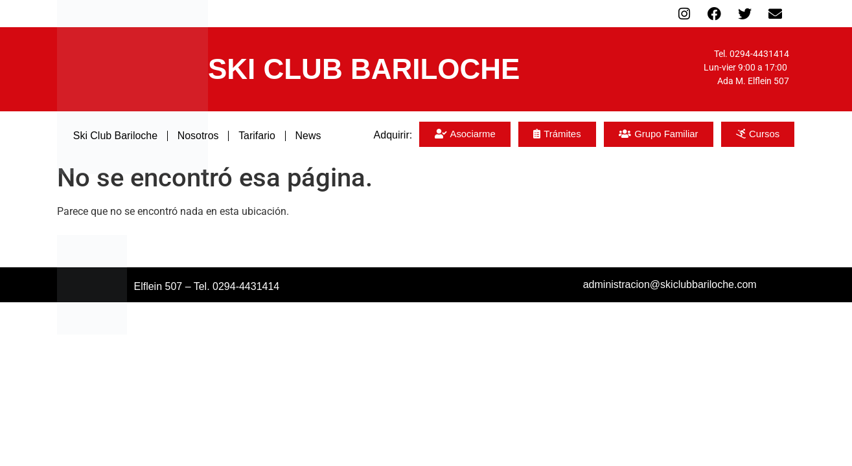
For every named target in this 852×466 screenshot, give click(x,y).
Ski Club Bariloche (115, 135)
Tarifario (257, 135)
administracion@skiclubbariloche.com (670, 284)
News (308, 135)
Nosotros (197, 135)
